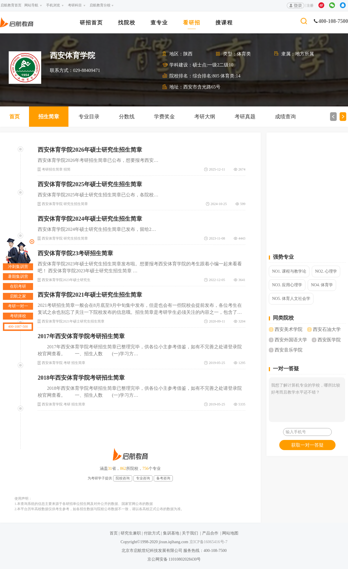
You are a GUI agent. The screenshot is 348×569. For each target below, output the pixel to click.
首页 (14, 116)
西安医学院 (329, 339)
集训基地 (171, 533)
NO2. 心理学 (326, 271)
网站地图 (230, 533)
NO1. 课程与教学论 (289, 271)
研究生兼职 (131, 533)
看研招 (191, 23)
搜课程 (224, 23)
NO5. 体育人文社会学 (291, 298)
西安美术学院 (288, 329)
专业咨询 (143, 478)
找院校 (126, 23)
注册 (310, 5)
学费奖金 (164, 116)
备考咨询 (163, 478)
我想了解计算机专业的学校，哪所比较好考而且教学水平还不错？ (307, 399)
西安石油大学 (327, 329)
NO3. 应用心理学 (287, 285)
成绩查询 (285, 116)
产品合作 (210, 533)
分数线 (127, 116)
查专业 (159, 23)
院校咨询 (123, 478)
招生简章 (48, 116)
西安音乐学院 (288, 349)
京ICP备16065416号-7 (207, 542)
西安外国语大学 (291, 339)
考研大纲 (204, 116)
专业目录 (89, 116)
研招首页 (91, 23)
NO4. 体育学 (322, 285)
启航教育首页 (11, 5)
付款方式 (152, 533)
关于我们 (190, 533)
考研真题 (245, 116)
